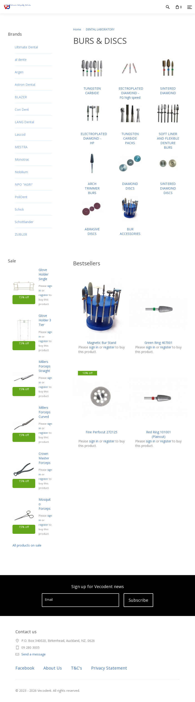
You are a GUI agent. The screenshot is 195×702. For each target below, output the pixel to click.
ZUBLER (21, 234)
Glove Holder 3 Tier (45, 320)
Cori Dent (22, 109)
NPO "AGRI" (24, 184)
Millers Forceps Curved (44, 412)
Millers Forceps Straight (44, 366)
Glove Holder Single (43, 274)
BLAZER (21, 97)
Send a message (33, 654)
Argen (19, 72)
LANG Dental (24, 122)
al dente (21, 59)
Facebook (24, 668)
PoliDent (21, 197)
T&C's (76, 668)
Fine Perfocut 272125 (101, 432)
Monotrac (22, 159)
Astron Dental (25, 84)
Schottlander (24, 222)
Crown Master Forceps (44, 458)
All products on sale (26, 545)
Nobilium (21, 172)
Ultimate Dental (26, 47)
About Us (52, 668)
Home (77, 29)
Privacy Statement (109, 668)
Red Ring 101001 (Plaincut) (158, 434)
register (43, 295)
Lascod (20, 134)
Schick (19, 209)
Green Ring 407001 (158, 342)
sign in (93, 347)
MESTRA (21, 147)
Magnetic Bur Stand (101, 342)
